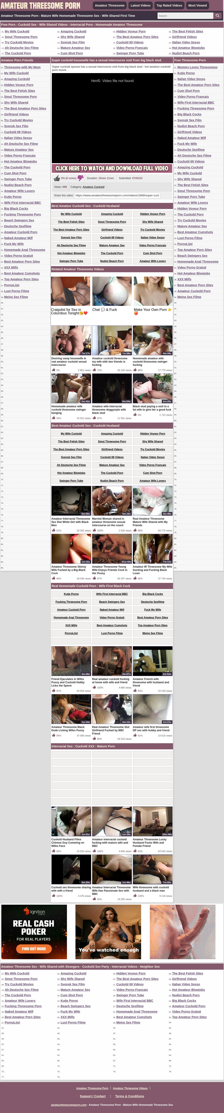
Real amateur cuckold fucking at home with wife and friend (110, 681)
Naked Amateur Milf (18, 238)
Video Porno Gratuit (18, 255)
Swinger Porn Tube (130, 53)
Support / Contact (92, 1096)
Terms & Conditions (129, 1096)
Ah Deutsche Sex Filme (22, 48)
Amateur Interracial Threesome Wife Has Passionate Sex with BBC (111, 891)
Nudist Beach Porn (186, 53)
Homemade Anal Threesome (24, 250)
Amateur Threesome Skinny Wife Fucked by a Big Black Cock (68, 570)
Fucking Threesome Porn (22, 214)
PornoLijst (11, 285)
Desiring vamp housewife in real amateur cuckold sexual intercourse (69, 361)
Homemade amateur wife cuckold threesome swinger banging (68, 409)
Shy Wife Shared (73, 37)
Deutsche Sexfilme (18, 226)
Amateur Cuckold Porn (20, 232)
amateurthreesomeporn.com (68, 1104)
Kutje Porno (12, 197)
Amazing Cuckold (73, 31)
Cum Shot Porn (72, 53)
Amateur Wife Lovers (19, 191)
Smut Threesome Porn (21, 37)
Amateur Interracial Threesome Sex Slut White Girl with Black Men (70, 522)
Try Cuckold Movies (19, 42)
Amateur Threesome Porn (92, 1088)
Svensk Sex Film (73, 42)
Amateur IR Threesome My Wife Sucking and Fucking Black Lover (152, 570)
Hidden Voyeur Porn (131, 31)
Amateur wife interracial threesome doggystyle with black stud (109, 409)
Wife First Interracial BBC (22, 202)
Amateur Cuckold (93, 186)
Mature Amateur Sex (75, 48)
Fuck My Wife (14, 244)
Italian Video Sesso (186, 42)
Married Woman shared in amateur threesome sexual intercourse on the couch (108, 522)
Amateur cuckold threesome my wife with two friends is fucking (109, 361)
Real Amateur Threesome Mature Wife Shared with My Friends (150, 522)
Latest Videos (140, 5)
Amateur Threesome (109, 5)
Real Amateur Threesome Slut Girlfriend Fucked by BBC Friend (110, 730)
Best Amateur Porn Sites (22, 261)
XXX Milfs (11, 267)
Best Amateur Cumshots (22, 273)
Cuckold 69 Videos (130, 42)
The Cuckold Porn (18, 53)
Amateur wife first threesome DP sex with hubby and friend (151, 729)
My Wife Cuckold (17, 31)
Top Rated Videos (169, 5)
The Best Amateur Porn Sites (137, 37)
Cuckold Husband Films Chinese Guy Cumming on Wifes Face (67, 843)
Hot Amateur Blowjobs (188, 48)
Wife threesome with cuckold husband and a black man (151, 889)
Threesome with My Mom (22, 67)
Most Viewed (197, 5)
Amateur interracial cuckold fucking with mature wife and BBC (110, 843)
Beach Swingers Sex (19, 220)
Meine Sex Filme (16, 297)
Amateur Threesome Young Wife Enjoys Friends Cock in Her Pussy (109, 570)
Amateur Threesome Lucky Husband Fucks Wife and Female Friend (149, 843)
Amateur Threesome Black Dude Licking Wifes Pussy (67, 729)
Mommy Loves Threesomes (197, 67)
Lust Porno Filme (16, 291)
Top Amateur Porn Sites (21, 279)
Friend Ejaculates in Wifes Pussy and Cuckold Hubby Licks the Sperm (67, 682)
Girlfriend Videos (184, 37)
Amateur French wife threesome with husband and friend (151, 682)
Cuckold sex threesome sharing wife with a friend (71, 889)
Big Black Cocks (16, 208)
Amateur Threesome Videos (130, 1088)
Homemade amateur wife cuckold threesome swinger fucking (150, 361)
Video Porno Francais (132, 48)
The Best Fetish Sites (187, 31)
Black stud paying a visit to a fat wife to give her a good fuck (152, 408)
